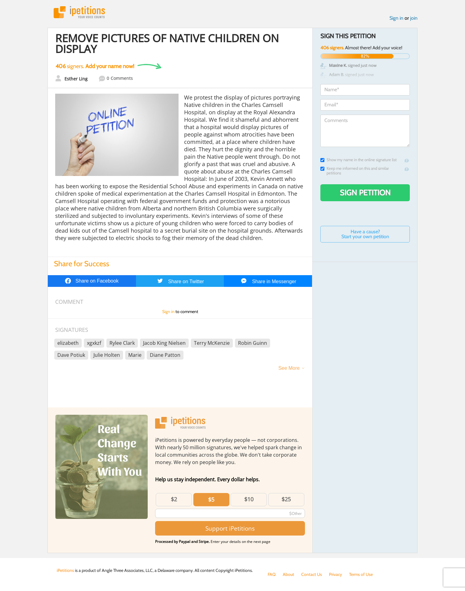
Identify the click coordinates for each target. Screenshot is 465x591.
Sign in (396, 18)
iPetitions (79, 12)
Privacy (335, 574)
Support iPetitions (230, 528)
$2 (174, 499)
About (288, 574)
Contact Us (311, 574)
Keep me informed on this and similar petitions (354, 170)
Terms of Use (361, 574)
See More (289, 368)
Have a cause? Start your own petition (365, 234)
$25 (286, 499)
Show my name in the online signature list (358, 159)
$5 (211, 499)
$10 (248, 499)
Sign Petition (365, 192)
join (414, 18)
